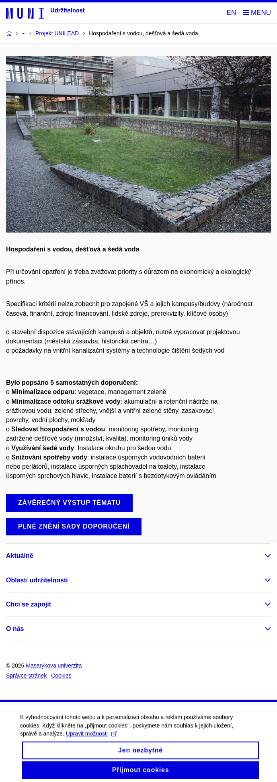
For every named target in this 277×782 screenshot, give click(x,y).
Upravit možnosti (91, 737)
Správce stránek (26, 675)
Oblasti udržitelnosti (37, 580)
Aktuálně (19, 555)
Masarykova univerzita (54, 665)
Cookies (61, 675)
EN (231, 12)
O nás (15, 628)
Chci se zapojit (28, 604)
